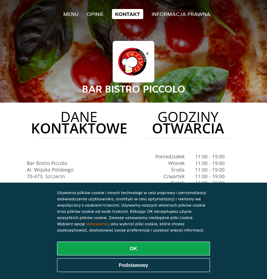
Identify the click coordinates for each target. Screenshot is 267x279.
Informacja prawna (181, 14)
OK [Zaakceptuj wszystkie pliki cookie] (133, 248)
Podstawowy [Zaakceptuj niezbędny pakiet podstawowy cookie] (133, 265)
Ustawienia (97, 223)
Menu (71, 14)
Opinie (95, 14)
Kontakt (127, 14)
